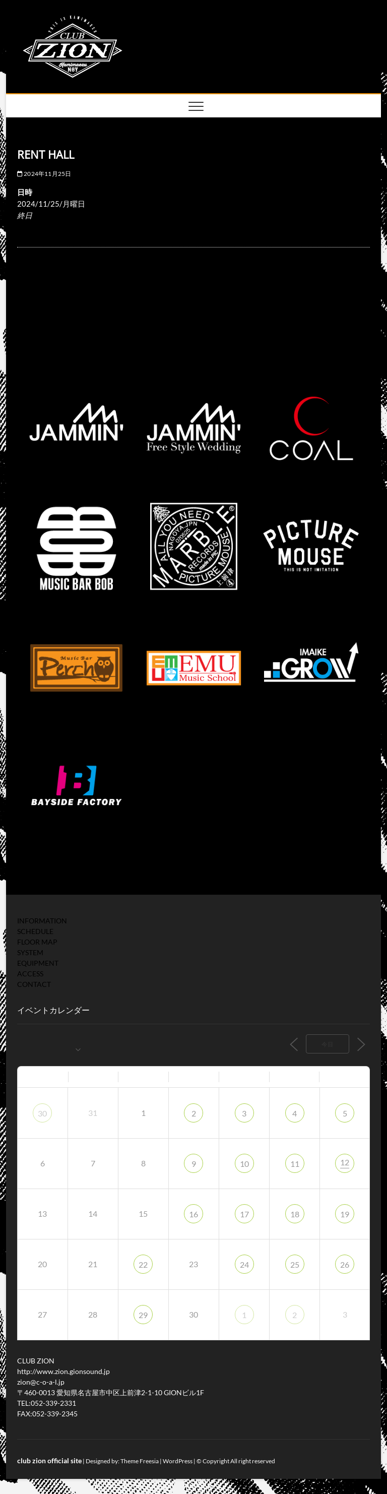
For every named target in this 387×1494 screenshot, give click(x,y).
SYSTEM (30, 952)
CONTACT (34, 984)
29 (143, 1315)
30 (42, 1113)
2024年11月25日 (44, 173)
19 (344, 1214)
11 (294, 1163)
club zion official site (49, 1460)
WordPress (177, 1461)
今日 (327, 1044)
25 (294, 1264)
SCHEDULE (35, 931)
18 (294, 1214)
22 (143, 1264)
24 (244, 1264)
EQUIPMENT (37, 963)
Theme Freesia (139, 1461)
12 (344, 1162)
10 (244, 1163)
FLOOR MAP (37, 942)
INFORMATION (42, 920)
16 (193, 1214)
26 (344, 1264)
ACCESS (30, 973)
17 (244, 1214)
